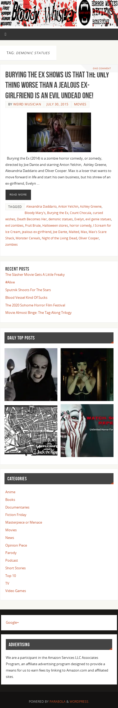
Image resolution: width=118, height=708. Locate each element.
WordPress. (79, 701)
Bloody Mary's (35, 213)
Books (10, 499)
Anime (10, 492)
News (9, 537)
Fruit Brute (33, 225)
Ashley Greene (91, 206)
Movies (80, 104)
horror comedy (81, 225)
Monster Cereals (28, 238)
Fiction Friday (15, 515)
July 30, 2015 (58, 104)
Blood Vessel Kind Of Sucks (26, 297)
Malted (74, 232)
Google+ (12, 622)
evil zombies (14, 225)
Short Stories (15, 568)
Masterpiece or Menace (23, 522)
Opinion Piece (16, 545)
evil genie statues (98, 219)
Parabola (57, 701)
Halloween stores (55, 225)
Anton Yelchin (68, 206)
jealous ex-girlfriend (36, 232)
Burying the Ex (57, 213)
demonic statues (60, 219)
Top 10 (10, 576)
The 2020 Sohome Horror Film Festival (35, 305)
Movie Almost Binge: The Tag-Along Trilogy (38, 312)
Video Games (15, 591)
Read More (18, 194)
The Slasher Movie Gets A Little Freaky (35, 274)
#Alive (10, 282)
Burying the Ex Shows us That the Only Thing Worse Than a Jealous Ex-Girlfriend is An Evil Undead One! (57, 85)
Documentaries (17, 507)
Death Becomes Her (32, 219)
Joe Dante (60, 232)
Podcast (11, 560)
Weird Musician (27, 104)
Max (84, 232)
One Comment (102, 68)
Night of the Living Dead (59, 238)
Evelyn (79, 219)
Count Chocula (80, 213)
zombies (11, 244)
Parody (11, 553)
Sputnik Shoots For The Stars (28, 290)
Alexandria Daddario (41, 206)
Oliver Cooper (89, 238)
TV (7, 583)
